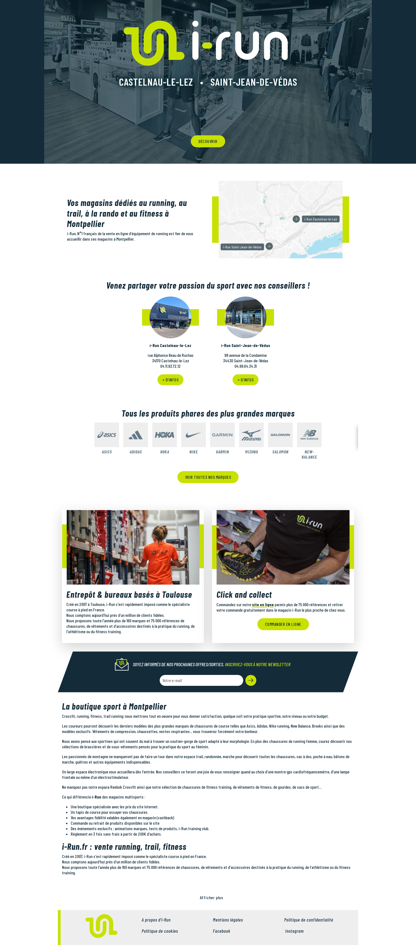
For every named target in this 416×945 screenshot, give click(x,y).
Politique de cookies (160, 931)
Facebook (221, 931)
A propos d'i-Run (156, 919)
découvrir (208, 141)
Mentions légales (228, 919)
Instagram (294, 931)
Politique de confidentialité (308, 919)
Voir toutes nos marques (208, 477)
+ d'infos (170, 379)
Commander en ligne (283, 624)
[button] (250, 680)
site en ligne (263, 604)
